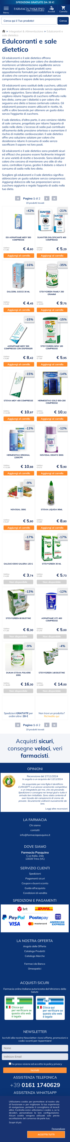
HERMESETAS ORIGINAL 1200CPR (18, 456)
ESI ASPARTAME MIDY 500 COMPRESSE (18, 238)
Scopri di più (15, 1122)
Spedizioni (35, 873)
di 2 (31, 198)
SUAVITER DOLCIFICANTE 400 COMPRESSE (51, 238)
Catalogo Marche (35, 955)
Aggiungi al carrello (18, 255)
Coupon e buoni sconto (35, 883)
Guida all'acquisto (35, 888)
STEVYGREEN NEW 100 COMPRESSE (52, 347)
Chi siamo (35, 825)
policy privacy (54, 1063)
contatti (35, 830)
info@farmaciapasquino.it (35, 834)
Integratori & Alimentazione (26, 31)
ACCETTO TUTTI (46, 1134)
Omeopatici (34, 968)
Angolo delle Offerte (34, 946)
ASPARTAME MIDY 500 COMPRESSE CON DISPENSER (18, 347)
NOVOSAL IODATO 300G (51, 455)
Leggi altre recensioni (56, 808)
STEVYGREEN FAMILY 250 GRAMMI (51, 292)
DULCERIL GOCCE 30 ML (18, 291)
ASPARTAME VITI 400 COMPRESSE (51, 619)
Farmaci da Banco (34, 963)
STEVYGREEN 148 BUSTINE (52, 672)
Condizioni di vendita (35, 892)
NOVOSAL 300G (18, 509)
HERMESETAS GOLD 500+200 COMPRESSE (52, 401)
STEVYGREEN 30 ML (51, 563)
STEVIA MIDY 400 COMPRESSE (18, 400)
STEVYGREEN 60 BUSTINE (18, 618)
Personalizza (58, 1128)
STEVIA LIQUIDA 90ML (52, 509)
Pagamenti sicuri (35, 878)
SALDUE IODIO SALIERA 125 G (18, 563)
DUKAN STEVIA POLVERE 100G (18, 673)
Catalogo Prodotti (34, 951)
